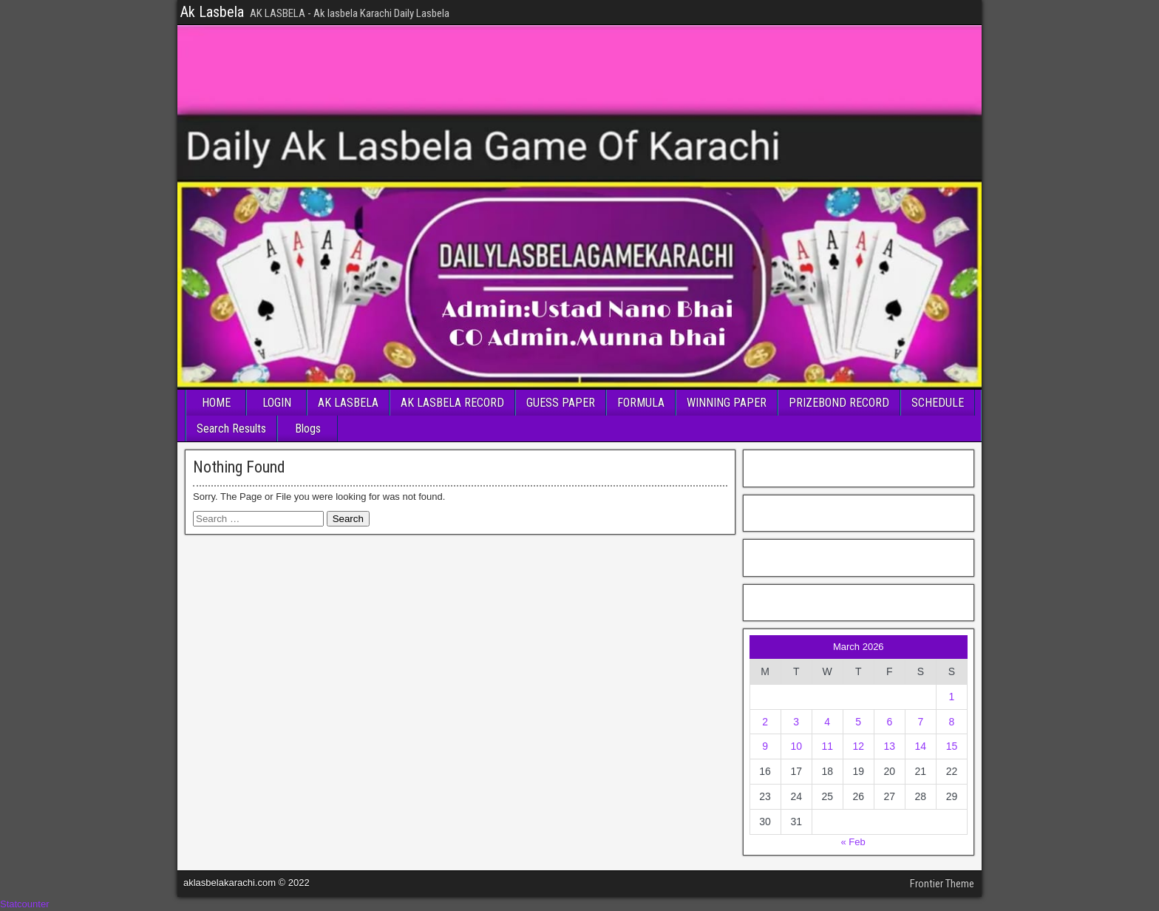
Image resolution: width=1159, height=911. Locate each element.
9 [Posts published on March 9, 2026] (765, 746)
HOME (216, 403)
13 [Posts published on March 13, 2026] (890, 746)
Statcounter (25, 904)
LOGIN (276, 403)
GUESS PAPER (560, 403)
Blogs (308, 428)
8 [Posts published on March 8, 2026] (952, 722)
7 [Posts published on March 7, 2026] (920, 722)
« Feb (852, 841)
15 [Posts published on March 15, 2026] (952, 746)
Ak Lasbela (212, 12)
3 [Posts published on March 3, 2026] (796, 722)
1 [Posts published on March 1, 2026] (952, 696)
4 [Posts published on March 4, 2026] (827, 722)
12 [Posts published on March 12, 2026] (858, 746)
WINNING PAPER (727, 403)
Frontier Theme (942, 883)
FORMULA (641, 403)
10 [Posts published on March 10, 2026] (796, 746)
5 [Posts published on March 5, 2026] (858, 722)
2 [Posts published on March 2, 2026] (765, 722)
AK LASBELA (348, 403)
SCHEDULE (937, 403)
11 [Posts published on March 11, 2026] (827, 746)
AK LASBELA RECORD (452, 403)
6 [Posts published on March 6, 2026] (889, 722)
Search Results (231, 428)
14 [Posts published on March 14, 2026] (921, 746)
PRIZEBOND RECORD (839, 403)
